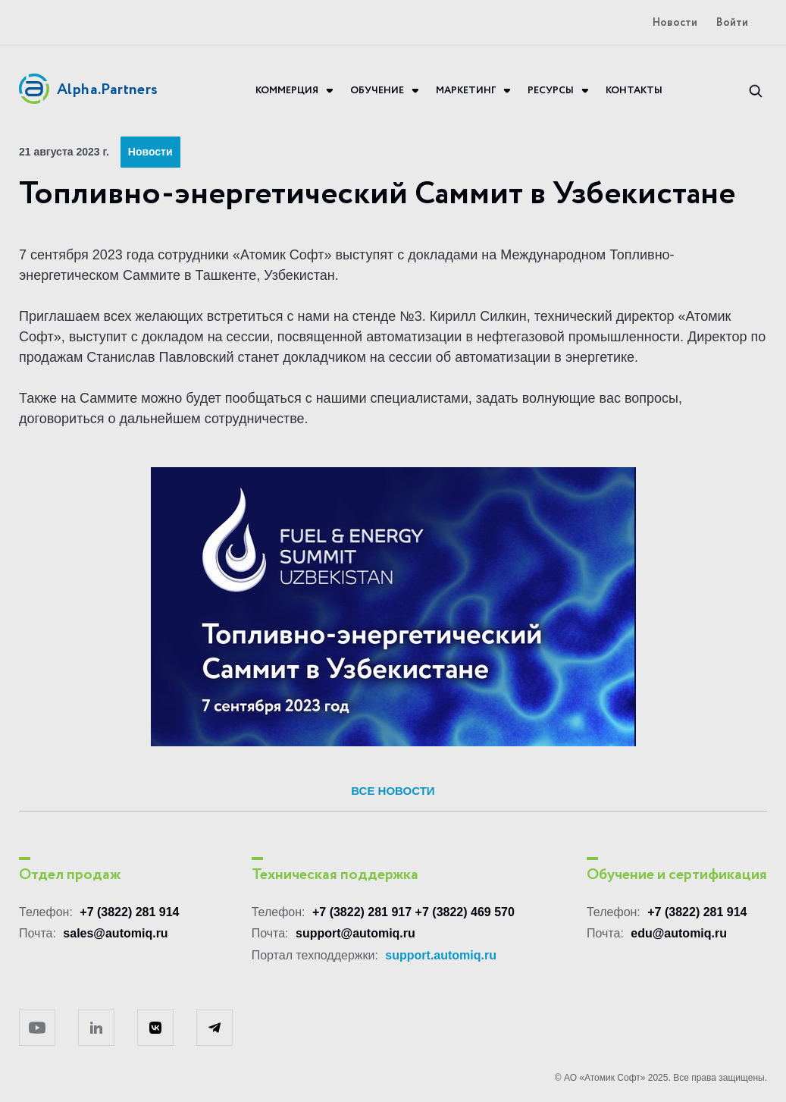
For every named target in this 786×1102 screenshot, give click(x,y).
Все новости (392, 790)
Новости (675, 23)
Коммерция (286, 91)
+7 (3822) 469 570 (465, 912)
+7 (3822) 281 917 (362, 912)
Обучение (377, 91)
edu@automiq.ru (679, 933)
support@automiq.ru (355, 933)
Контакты (634, 91)
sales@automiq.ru (115, 933)
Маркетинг (466, 91)
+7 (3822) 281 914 (129, 912)
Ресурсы (551, 91)
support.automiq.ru (440, 955)
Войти (732, 23)
